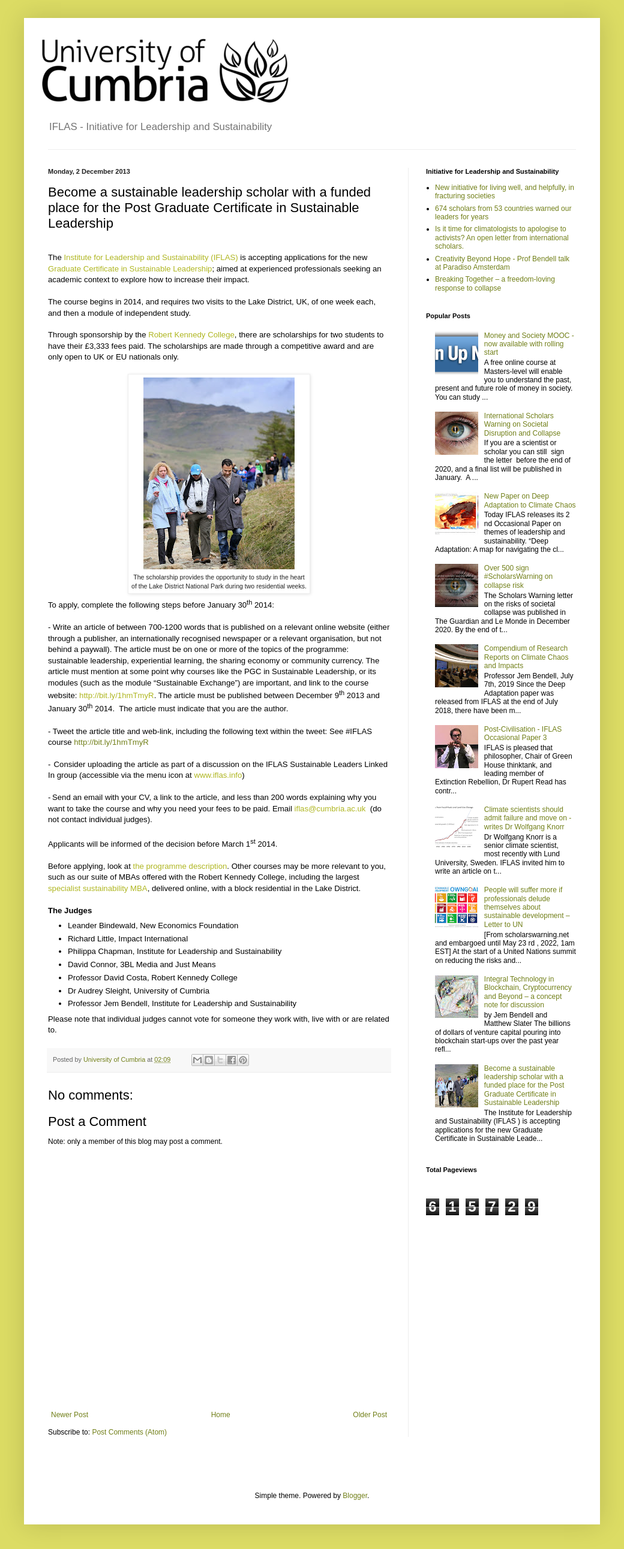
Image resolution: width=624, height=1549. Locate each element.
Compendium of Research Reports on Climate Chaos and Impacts (526, 657)
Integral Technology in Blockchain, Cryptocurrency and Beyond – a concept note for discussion (528, 992)
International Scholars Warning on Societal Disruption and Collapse (522, 424)
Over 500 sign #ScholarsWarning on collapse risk (518, 577)
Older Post (370, 1415)
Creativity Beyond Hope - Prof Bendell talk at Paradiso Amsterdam (502, 263)
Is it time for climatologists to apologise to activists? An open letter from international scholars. (502, 237)
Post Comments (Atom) (129, 1432)
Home (220, 1415)
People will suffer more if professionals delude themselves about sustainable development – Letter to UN (527, 907)
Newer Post (69, 1415)
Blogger (355, 1495)
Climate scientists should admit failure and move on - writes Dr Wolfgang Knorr (527, 818)
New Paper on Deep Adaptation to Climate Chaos (530, 500)
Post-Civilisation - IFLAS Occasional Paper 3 (523, 733)
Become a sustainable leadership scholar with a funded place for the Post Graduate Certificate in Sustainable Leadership (524, 1085)
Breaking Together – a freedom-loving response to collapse (495, 283)
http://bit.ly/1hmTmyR (111, 742)
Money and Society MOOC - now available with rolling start (529, 344)
